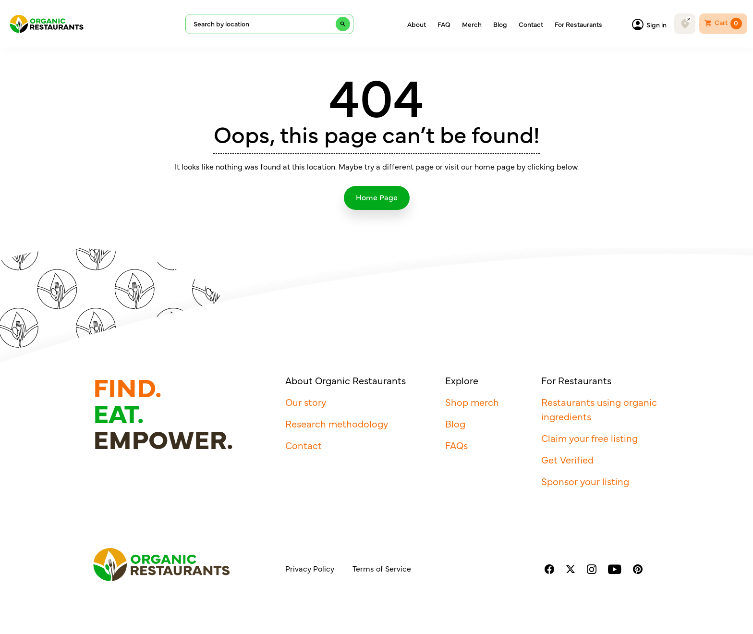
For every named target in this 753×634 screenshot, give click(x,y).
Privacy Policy (309, 568)
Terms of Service (381, 568)
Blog (500, 24)
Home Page (377, 197)
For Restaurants (578, 24)
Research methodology (336, 423)
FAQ (443, 24)
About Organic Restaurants (345, 380)
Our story (305, 401)
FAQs (456, 445)
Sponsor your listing (585, 481)
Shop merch (472, 401)
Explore (461, 380)
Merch (472, 24)
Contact (531, 24)
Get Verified (567, 459)
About (416, 24)
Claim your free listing (589, 437)
